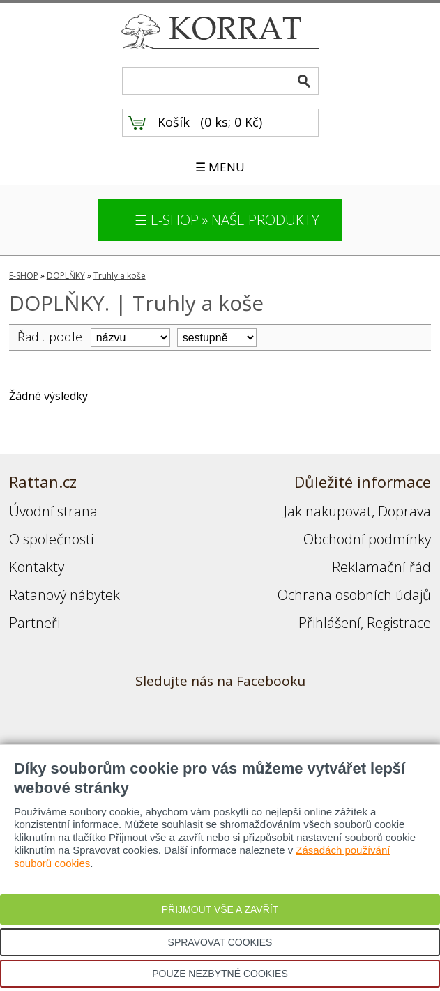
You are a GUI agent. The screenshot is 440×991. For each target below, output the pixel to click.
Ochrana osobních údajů (354, 594)
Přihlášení (329, 622)
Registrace (399, 622)
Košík (174, 122)
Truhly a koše (119, 276)
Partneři (34, 622)
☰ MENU (220, 167)
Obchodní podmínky (367, 539)
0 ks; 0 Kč (231, 122)
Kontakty (36, 567)
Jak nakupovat (328, 511)
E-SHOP (23, 276)
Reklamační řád (381, 567)
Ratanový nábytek (64, 594)
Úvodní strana (53, 511)
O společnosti (51, 539)
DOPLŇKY (66, 276)
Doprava (404, 511)
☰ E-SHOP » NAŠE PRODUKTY (227, 219)
